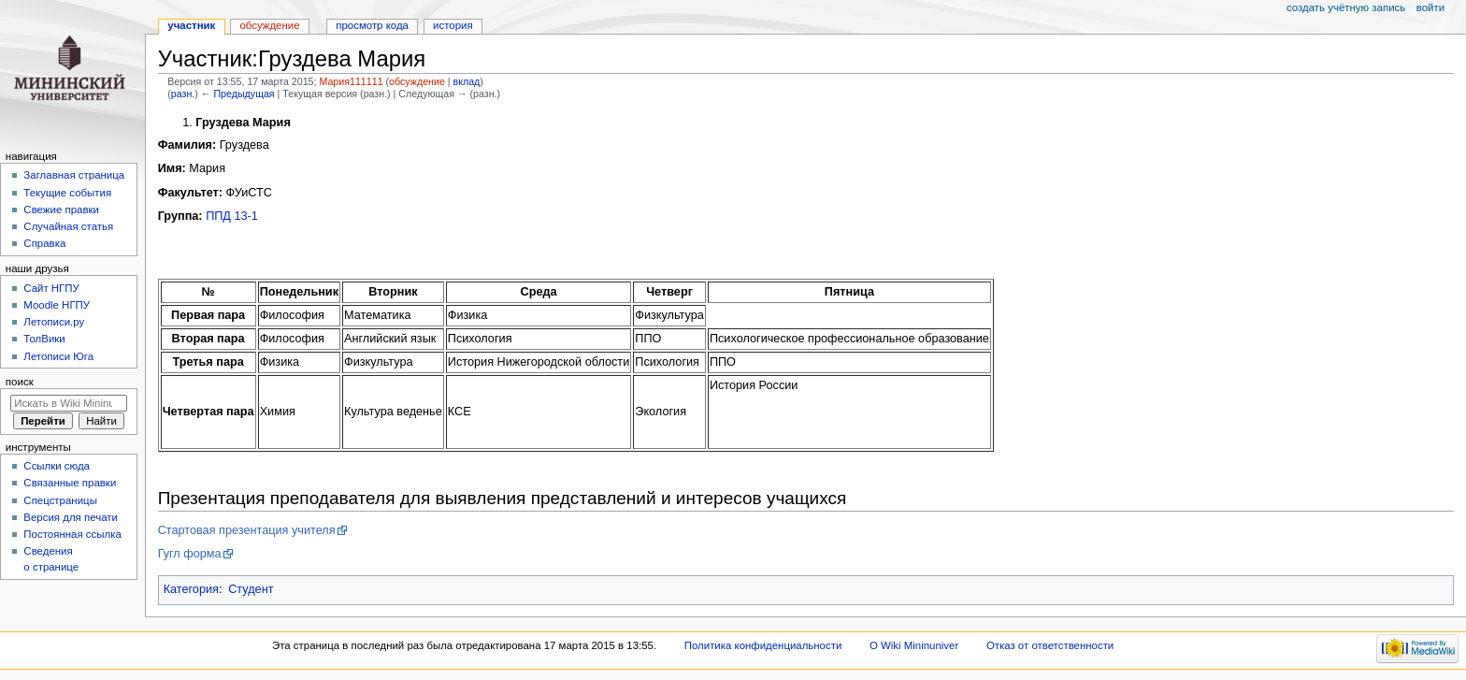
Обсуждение (269, 25)
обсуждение (417, 81)
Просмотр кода (372, 25)
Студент (250, 589)
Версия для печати (70, 517)
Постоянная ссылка (72, 534)
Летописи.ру (53, 321)
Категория (191, 589)
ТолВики (44, 338)
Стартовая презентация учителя (247, 530)
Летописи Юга (58, 356)
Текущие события (67, 192)
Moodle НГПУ (56, 305)
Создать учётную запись (1345, 7)
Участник (191, 25)
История (453, 25)
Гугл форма (190, 553)
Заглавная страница (73, 175)
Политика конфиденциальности (763, 645)
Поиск (20, 381)
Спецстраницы (60, 500)
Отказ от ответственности (1050, 645)
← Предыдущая (238, 93)
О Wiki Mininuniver (914, 645)
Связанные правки (69, 482)
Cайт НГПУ (51, 288)
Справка (44, 243)
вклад (467, 81)
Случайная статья (68, 226)
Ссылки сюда (56, 465)
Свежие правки (61, 209)
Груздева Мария (243, 122)
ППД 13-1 (232, 216)
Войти (1430, 7)
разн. (182, 93)
